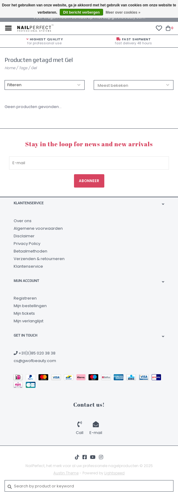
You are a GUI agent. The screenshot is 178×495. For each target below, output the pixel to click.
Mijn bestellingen (30, 306)
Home (10, 67)
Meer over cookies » (123, 12)
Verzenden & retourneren (39, 259)
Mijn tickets (24, 313)
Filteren (14, 85)
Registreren (25, 298)
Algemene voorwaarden (38, 228)
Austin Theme (66, 473)
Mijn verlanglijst (28, 321)
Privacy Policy (27, 243)
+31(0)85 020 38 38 (34, 353)
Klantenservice (28, 266)
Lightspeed (114, 473)
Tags (23, 67)
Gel (34, 67)
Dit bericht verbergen (81, 12)
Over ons (23, 221)
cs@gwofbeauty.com (35, 361)
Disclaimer (24, 236)
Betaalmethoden (30, 251)
